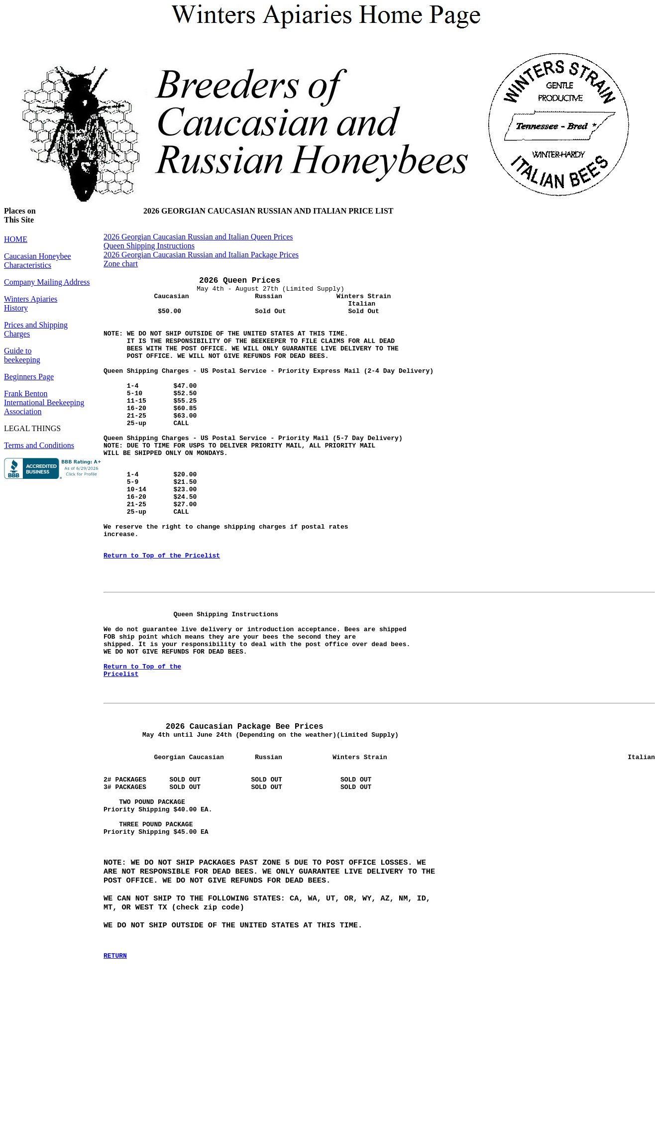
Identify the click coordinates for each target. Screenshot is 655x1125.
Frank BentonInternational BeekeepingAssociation (44, 402)
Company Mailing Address (47, 282)
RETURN (115, 1067)
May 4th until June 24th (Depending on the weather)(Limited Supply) (251, 809)
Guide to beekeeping (22, 355)
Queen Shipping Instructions (149, 245)
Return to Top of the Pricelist (162, 607)
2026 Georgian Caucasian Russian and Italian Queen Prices (198, 236)
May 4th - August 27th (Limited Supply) (247, 305)
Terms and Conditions (39, 445)
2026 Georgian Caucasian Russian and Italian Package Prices (201, 254)
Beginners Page (29, 376)
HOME (15, 239)
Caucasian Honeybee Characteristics (37, 260)
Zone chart (121, 263)
